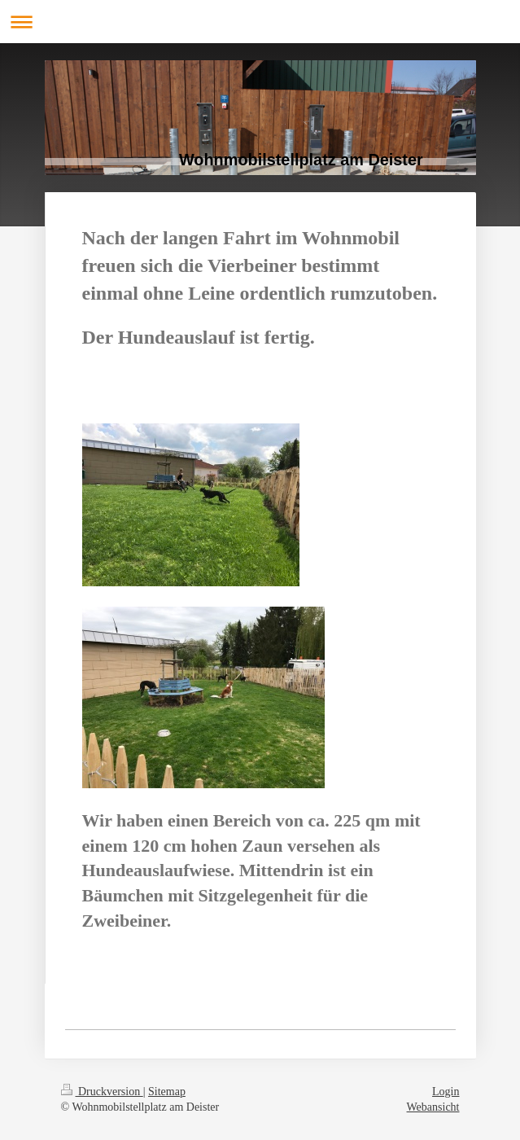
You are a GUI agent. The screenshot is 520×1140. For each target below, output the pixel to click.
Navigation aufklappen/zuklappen (260, 21)
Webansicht (433, 1107)
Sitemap (167, 1091)
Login (445, 1091)
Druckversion (102, 1091)
